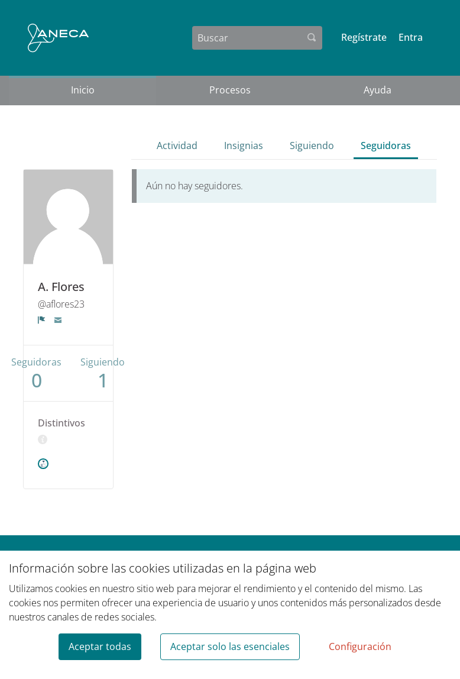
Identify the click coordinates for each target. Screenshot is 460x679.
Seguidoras (386, 145)
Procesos (230, 89)
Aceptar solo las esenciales (230, 646)
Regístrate (364, 37)
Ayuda (377, 89)
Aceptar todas (100, 646)
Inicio (83, 89)
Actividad (177, 145)
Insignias (243, 145)
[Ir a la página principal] (58, 37)
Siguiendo (312, 145)
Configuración (360, 646)
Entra (411, 37)
